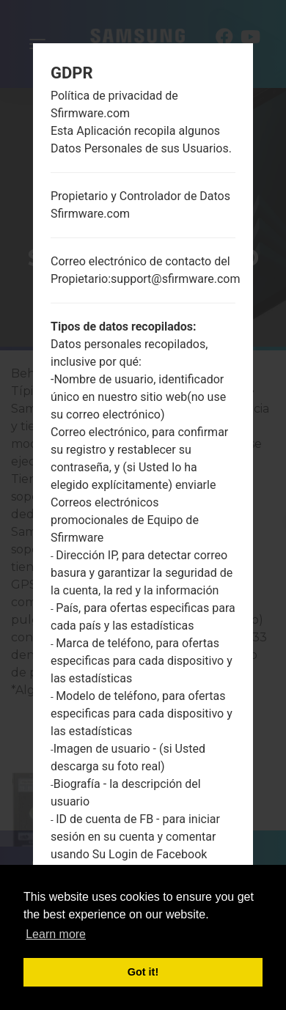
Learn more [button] (56, 934)
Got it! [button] (143, 972)
